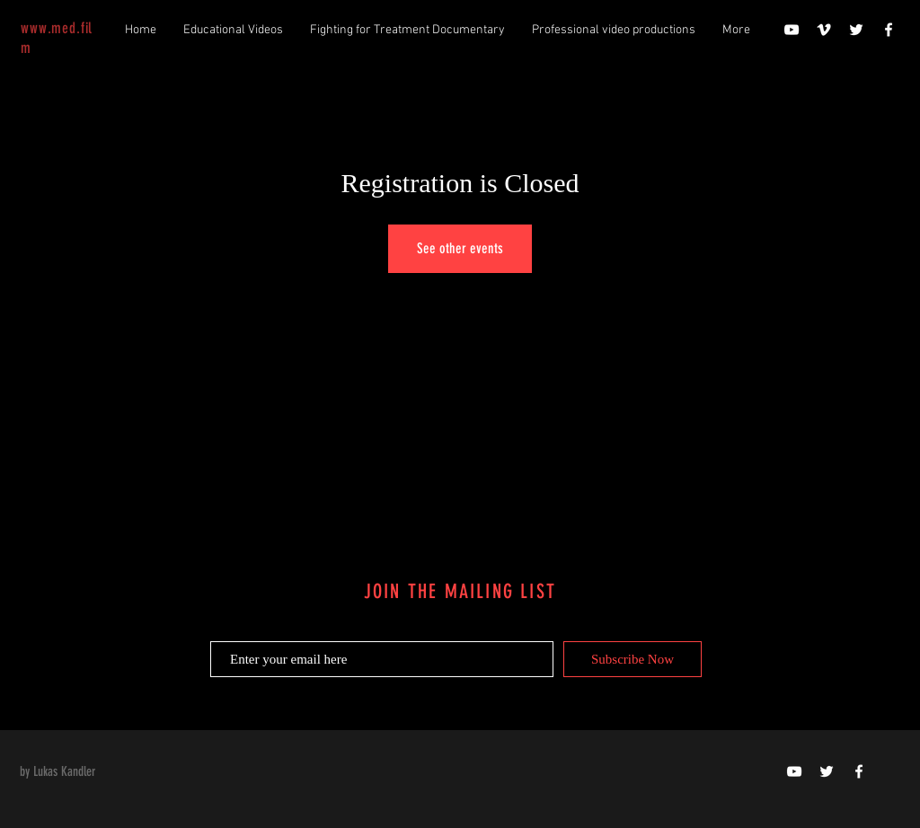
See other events (460, 248)
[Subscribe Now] (632, 659)
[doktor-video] (794, 771)
